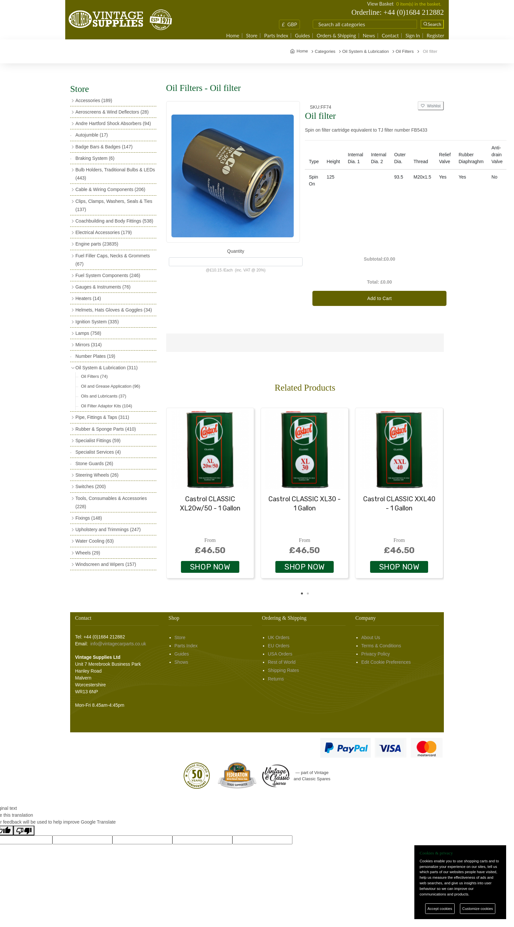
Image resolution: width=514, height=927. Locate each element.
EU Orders (278, 645)
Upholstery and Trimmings (108, 529)
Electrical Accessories (103, 232)
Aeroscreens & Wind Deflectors (111, 112)
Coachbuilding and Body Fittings (114, 221)
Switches (90, 486)
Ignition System (97, 321)
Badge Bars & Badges (103, 146)
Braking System (94, 158)
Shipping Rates (283, 670)
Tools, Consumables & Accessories (111, 502)
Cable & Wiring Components (110, 189)
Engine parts (96, 244)
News (369, 35)
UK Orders (278, 637)
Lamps (88, 333)
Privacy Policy (375, 654)
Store (252, 35)
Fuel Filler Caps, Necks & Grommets (112, 260)
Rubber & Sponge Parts (105, 429)
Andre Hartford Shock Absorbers (113, 123)
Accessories (93, 100)
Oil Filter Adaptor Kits (106, 405)
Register (435, 35)
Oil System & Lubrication (106, 367)
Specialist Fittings (98, 440)
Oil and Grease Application (110, 386)
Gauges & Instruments (102, 287)
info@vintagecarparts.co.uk (118, 643)
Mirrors (88, 344)
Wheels (87, 552)
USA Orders (280, 654)
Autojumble (91, 135)
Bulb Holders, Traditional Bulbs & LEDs (115, 174)
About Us (370, 637)
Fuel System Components (107, 275)
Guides (302, 35)
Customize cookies (477, 909)
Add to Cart (379, 298)
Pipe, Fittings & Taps (102, 417)
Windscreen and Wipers (105, 564)
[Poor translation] (23, 830)
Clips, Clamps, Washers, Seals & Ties (113, 205)
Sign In (412, 35)
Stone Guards (94, 463)
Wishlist (431, 106)
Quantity (235, 251)
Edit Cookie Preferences (386, 662)
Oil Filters (94, 376)
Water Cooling (94, 541)
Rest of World (282, 662)
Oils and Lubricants (103, 396)
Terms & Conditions (381, 645)
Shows (181, 662)
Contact (390, 35)
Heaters (88, 298)
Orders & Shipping (336, 35)
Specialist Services (98, 452)
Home (232, 35)
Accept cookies (439, 909)
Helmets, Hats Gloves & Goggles (113, 310)
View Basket (380, 4)
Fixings (88, 518)
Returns (276, 678)
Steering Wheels (97, 475)
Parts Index (276, 35)
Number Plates (95, 356)
